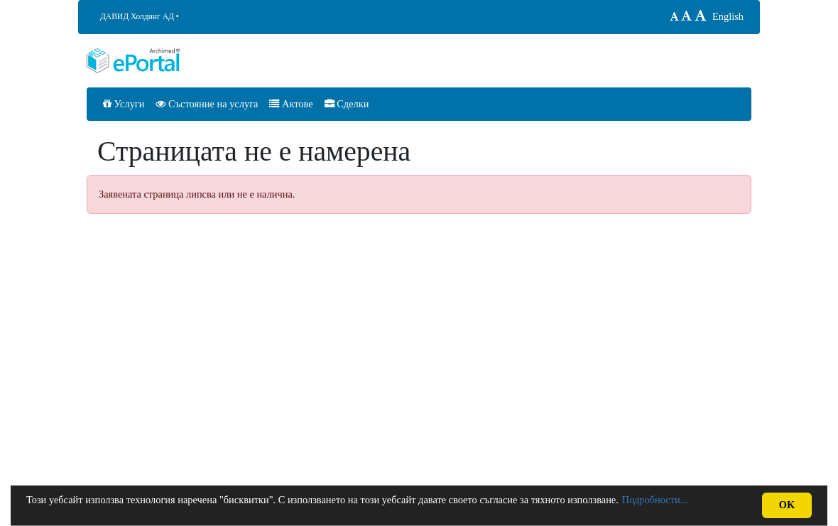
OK (787, 504)
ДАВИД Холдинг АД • (139, 16)
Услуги (123, 103)
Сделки (347, 103)
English (728, 16)
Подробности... (655, 499)
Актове (290, 103)
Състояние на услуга (207, 103)
